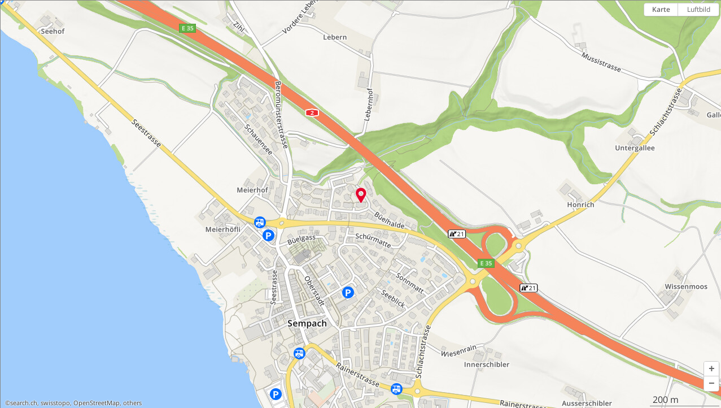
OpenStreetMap (96, 403)
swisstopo (55, 403)
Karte (661, 9)
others (132, 403)
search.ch (23, 403)
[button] (711, 369)
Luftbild (698, 9)
